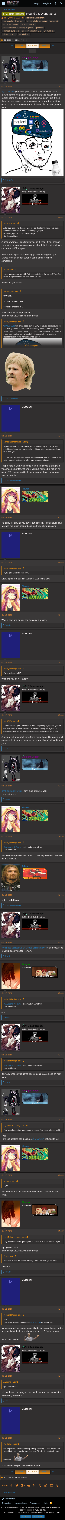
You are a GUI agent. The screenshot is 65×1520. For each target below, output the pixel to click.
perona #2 (54, 21)
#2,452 (61, 943)
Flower (25, 488)
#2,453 (61, 993)
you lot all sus (24, 34)
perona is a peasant (10, 24)
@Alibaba (6, 947)
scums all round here (11, 31)
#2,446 (61, 615)
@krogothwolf (40, 947)
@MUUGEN (8, 91)
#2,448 (61, 715)
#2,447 (61, 662)
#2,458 (61, 1309)
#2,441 (61, 86)
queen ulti (39, 28)
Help (46, 1503)
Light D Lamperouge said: (14, 442)
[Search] (61, 3)
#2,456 (61, 1175)
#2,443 (61, 436)
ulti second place (9, 34)
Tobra (25, 866)
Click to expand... (32, 346)
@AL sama (7, 791)
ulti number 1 (49, 31)
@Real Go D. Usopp (22, 947)
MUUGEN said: (10, 223)
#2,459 (61, 1376)
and (12, 399)
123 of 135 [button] (32, 45)
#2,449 (61, 786)
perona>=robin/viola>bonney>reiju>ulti (18, 28)
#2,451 (61, 895)
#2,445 (61, 562)
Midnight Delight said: (12, 321)
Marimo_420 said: (11, 291)
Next (45, 45)
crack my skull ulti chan (35, 18)
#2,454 (61, 1055)
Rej (4, 18)
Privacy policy (35, 1503)
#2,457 (61, 1231)
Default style (8, 1499)
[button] (3, 3)
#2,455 (61, 1120)
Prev (20, 45)
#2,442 (61, 217)
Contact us (6, 1503)
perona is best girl (28, 24)
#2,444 (61, 518)
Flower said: (8, 269)
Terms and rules (20, 1503)
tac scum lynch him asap (31, 31)
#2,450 (61, 836)
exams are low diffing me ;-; (14, 21)
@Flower (17, 791)
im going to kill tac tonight (37, 21)
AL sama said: (9, 1181)
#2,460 (61, 1438)
